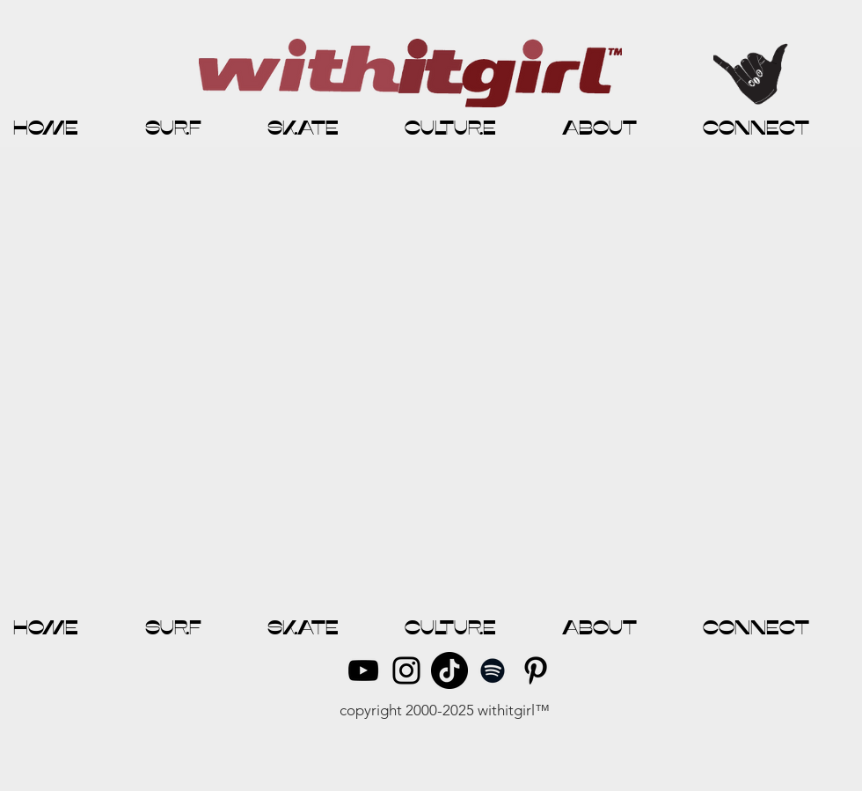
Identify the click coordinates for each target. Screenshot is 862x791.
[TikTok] (449, 670)
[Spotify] (492, 670)
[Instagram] (406, 670)
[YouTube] (363, 670)
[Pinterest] (535, 670)
